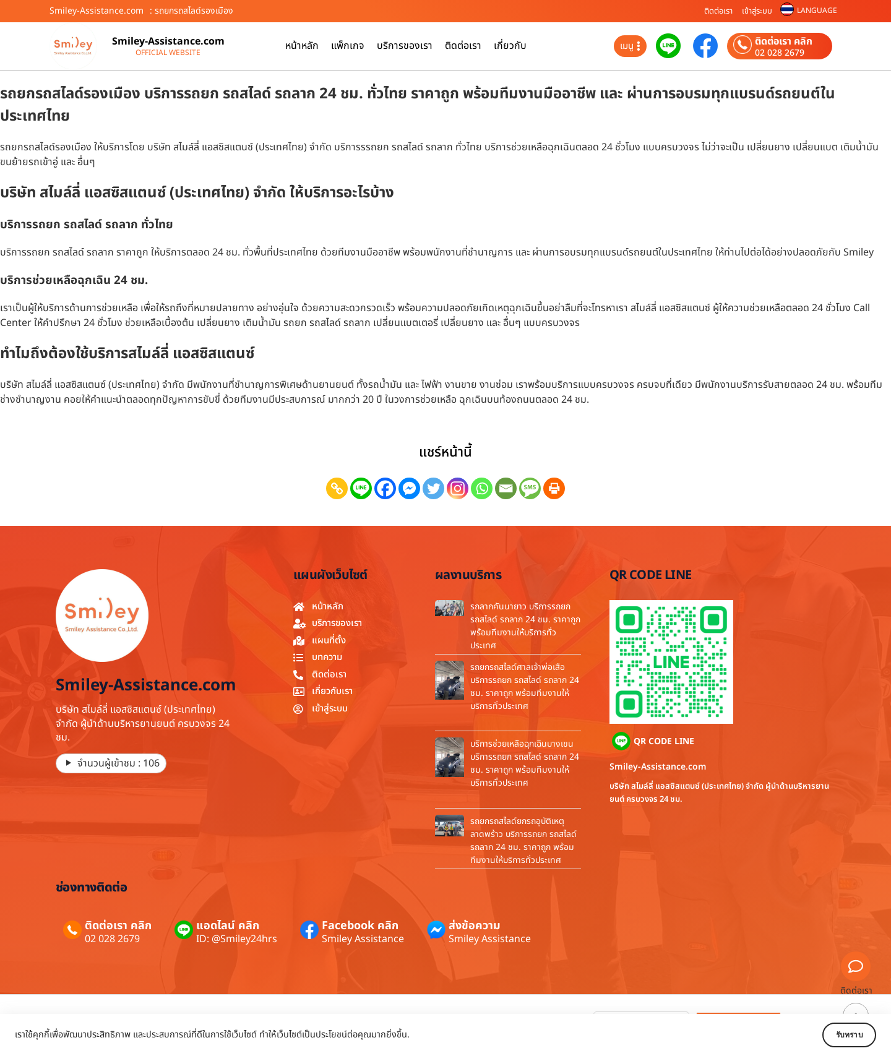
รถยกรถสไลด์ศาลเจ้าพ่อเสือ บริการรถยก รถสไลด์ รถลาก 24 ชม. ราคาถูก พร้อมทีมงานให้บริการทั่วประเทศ (524, 687)
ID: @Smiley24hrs (236, 939)
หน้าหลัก (302, 45)
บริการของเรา (405, 45)
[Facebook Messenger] (409, 488)
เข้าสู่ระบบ (757, 11)
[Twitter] (433, 488)
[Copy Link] (337, 488)
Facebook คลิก (360, 925)
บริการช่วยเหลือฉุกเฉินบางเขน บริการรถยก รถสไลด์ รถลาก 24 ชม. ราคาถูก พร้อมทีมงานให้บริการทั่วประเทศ (524, 763)
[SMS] (530, 488)
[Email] (506, 488)
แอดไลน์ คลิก (227, 925)
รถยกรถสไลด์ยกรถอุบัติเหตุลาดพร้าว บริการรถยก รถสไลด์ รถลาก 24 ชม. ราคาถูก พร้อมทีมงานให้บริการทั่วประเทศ (523, 841)
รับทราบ (839, 1035)
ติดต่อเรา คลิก (783, 41)
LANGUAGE (817, 10)
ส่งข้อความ (475, 925)
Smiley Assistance (363, 939)
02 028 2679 (779, 53)
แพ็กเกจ (347, 45)
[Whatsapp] (482, 488)
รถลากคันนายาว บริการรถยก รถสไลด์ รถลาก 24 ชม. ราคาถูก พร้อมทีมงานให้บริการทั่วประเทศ (525, 626)
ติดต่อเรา (718, 11)
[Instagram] (457, 488)
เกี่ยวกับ (510, 45)
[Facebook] (385, 488)
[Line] (361, 488)
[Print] (554, 488)
